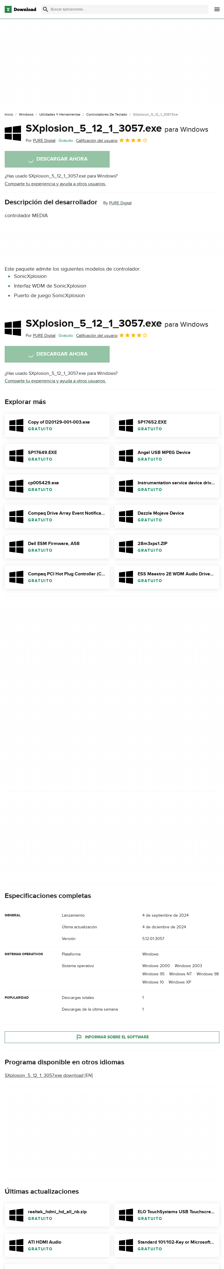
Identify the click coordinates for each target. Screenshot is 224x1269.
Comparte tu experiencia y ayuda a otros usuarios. (55, 184)
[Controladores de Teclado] (106, 115)
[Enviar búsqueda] (45, 9)
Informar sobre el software (112, 1037)
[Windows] (26, 115)
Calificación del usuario (112, 140)
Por (40, 140)
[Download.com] (20, 9)
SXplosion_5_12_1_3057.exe (117, 128)
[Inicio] (9, 115)
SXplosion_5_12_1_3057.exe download (44, 1076)
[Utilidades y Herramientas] (59, 115)
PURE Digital (120, 203)
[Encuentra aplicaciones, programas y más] (124, 9)
